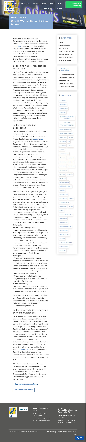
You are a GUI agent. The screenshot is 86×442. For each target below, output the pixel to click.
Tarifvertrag (51, 431)
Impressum (72, 431)
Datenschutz (62, 431)
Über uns (47, 8)
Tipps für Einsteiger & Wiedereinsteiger (65, 57)
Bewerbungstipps (64, 45)
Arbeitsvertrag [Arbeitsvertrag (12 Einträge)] (63, 108)
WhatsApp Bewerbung (66, 5)
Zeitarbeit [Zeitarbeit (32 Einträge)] (62, 238)
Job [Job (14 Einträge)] (69, 142)
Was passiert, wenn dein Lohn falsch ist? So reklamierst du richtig (66, 75)
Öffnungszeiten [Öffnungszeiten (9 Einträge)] (63, 246)
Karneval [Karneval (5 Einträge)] (70, 146)
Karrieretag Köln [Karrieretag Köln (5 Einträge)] (64, 154)
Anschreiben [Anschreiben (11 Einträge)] (62, 104)
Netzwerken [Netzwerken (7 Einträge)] (71, 166)
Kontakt (58, 8)
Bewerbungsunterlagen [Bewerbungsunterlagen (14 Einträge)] (66, 134)
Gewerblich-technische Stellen (26, 384)
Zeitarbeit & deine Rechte (67, 60)
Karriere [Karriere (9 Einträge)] (61, 150)
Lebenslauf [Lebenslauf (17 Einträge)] (71, 158)
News (60, 3)
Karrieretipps (47, 3)
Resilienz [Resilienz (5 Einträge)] (71, 198)
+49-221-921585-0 (43, 419)
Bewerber (25, 3)
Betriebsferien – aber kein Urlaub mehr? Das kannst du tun (67, 78)
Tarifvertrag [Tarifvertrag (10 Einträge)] (62, 206)
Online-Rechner (23, 349)
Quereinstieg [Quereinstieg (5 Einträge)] (63, 198)
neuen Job (17, 46)
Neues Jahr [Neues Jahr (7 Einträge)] (70, 174)
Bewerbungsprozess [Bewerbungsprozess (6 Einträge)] (65, 130)
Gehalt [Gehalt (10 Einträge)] (71, 138)
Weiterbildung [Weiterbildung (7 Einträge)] (63, 222)
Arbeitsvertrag (37, 139)
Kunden (36, 3)
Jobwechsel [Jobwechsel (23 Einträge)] (62, 146)
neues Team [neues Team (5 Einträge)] (62, 178)
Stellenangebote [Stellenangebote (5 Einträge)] (64, 202)
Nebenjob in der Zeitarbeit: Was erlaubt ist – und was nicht (67, 81)
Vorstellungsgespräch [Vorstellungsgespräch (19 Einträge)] (65, 214)
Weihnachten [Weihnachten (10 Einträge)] (63, 218)
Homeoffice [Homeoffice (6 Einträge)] (62, 142)
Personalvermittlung (66, 54)
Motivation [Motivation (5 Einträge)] (62, 166)
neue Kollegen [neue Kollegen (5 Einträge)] (63, 170)
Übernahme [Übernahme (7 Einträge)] (62, 250)
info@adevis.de (44, 421)
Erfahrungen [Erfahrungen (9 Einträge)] (63, 138)
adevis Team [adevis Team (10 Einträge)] (62, 100)
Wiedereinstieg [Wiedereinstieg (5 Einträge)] (63, 230)
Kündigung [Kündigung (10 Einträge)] (62, 158)
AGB (75, 434)
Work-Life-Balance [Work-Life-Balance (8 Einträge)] (64, 234)
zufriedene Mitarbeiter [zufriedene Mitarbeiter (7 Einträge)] (65, 242)
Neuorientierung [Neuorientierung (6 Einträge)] (64, 182)
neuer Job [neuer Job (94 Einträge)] (62, 174)
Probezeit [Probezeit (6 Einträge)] (62, 190)
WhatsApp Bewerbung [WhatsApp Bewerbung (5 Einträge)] (65, 226)
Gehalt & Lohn (19, 17)
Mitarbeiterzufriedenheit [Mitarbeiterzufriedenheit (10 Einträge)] (66, 162)
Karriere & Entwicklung (66, 51)
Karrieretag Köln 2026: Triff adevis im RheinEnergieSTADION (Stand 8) (66, 84)
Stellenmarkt (11, 3)
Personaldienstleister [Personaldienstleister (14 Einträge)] (65, 186)
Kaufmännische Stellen (24, 390)
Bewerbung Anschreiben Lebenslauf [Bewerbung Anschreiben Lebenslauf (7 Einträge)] (67, 117)
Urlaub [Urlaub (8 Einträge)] (61, 210)
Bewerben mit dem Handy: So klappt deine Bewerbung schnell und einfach (67, 87)
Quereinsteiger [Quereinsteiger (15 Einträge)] (63, 194)
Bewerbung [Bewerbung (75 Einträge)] (62, 112)
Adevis (61, 42)
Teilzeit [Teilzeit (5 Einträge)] (71, 206)
